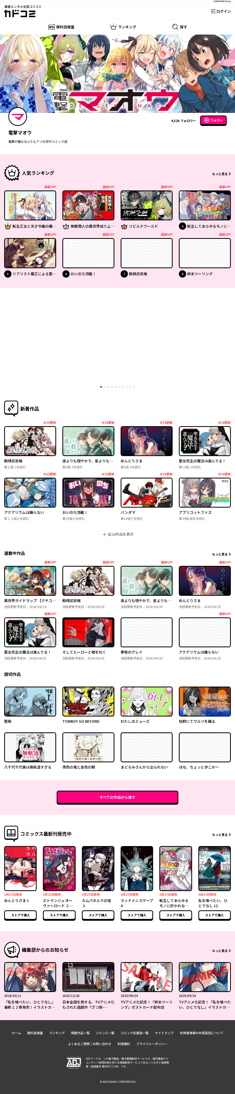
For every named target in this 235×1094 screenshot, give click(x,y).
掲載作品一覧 (80, 1033)
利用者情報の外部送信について (202, 1033)
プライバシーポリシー (151, 1043)
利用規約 (124, 1043)
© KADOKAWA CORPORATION (117, 1082)
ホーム (16, 1033)
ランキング (57, 1033)
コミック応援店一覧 (135, 1033)
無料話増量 (35, 1033)
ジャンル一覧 (105, 1033)
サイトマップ (164, 1033)
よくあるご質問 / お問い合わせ (89, 1043)
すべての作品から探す (117, 797)
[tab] (101, 387)
